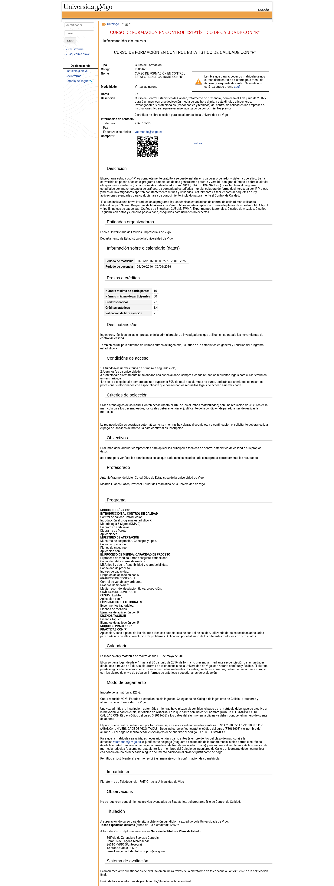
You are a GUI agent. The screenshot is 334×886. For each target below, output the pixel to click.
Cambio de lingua (77, 81)
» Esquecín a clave (78, 54)
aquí (237, 86)
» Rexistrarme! (75, 49)
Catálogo (113, 24)
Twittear (197, 143)
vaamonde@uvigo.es (149, 132)
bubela (263, 9)
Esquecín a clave (77, 71)
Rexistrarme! (74, 76)
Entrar (70, 40)
